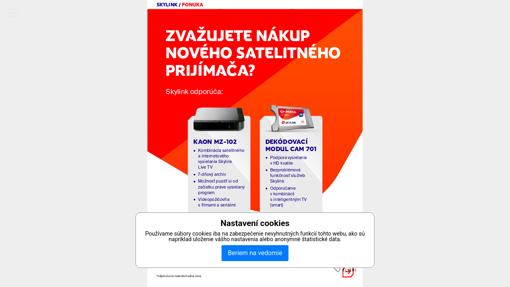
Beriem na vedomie (255, 253)
